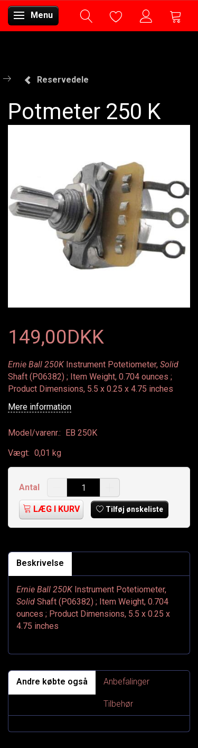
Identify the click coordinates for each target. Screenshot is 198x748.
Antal (30, 487)
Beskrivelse (40, 563)
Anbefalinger (126, 682)
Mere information (39, 407)
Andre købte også (52, 682)
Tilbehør (118, 704)
